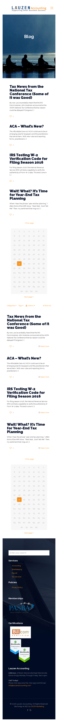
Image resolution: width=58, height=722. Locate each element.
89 (34, 287)
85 (14, 287)
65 (19, 273)
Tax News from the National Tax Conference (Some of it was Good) (29, 92)
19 (34, 241)
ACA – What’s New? (27, 126)
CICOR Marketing (37, 706)
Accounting (16, 566)
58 (19, 268)
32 (29, 250)
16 (19, 241)
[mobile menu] (52, 8)
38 (24, 254)
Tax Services (17, 577)
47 (34, 259)
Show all (47, 306)
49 (44, 259)
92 (22, 291)
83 (39, 282)
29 (14, 250)
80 (24, 282)
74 (29, 277)
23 (19, 245)
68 (34, 273)
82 (34, 282)
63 (44, 268)
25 (29, 245)
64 (14, 273)
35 (44, 250)
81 (29, 282)
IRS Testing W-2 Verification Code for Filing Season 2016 (28, 159)
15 (14, 241)
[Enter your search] (29, 552)
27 (39, 245)
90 (39, 287)
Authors (30, 306)
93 (27, 291)
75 (34, 277)
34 (39, 250)
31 (24, 250)
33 (34, 250)
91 (44, 287)
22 (14, 245)
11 (29, 236)
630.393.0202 (19, 683)
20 (39, 241)
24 (24, 245)
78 (14, 282)
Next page (29, 297)
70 (44, 273)
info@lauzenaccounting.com (20, 685)
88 (29, 287)
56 (44, 264)
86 (19, 287)
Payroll (14, 573)
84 (43, 282)
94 (31, 291)
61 (34, 268)
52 (24, 264)
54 (34, 264)
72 (19, 277)
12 (34, 236)
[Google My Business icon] (30, 710)
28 (44, 245)
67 (29, 273)
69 (39, 273)
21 (43, 241)
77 (44, 277)
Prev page (29, 223)
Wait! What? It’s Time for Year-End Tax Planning (29, 195)
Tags (21, 306)
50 (14, 264)
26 (34, 245)
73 (24, 277)
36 (14, 254)
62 (39, 268)
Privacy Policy (17, 587)
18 (29, 241)
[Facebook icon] (28, 710)
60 (29, 268)
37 (19, 254)
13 (39, 236)
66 (24, 273)
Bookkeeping (17, 569)
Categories (12, 306)
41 (39, 254)
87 (24, 287)
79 (19, 282)
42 (44, 254)
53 (29, 264)
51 (19, 264)
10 (24, 236)
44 (19, 259)
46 (29, 259)
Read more (44, 346)
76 (39, 277)
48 (39, 259)
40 (34, 254)
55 (39, 264)
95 (36, 291)
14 (44, 236)
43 (14, 259)
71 (14, 277)
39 (29, 254)
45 (24, 259)
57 (14, 268)
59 (24, 268)
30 (19, 250)
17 (24, 241)
